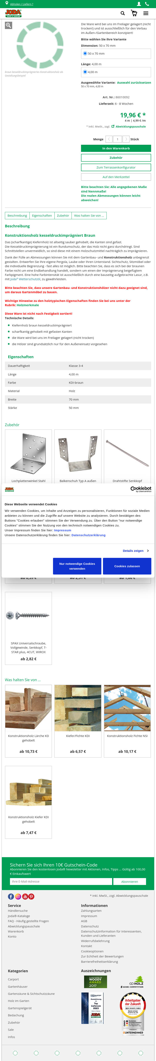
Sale (11, 1030)
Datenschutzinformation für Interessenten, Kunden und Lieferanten (111, 933)
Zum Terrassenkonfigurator (115, 167)
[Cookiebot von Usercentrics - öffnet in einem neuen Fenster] (133, 489)
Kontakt (86, 946)
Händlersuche (18, 911)
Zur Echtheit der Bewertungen (102, 956)
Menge (98, 139)
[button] (139, 4)
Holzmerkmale (28, 305)
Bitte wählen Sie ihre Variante (103, 39)
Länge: (86, 64)
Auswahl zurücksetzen (134, 82)
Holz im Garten (18, 1001)
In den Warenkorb (116, 148)
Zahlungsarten (91, 911)
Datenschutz (90, 926)
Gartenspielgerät (20, 1008)
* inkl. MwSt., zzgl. (116, 126)
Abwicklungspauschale (24, 926)
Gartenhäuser (18, 986)
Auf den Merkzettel (116, 177)
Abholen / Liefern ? (19, 4)
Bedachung (16, 1015)
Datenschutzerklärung (89, 535)
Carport (13, 979)
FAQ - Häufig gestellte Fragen (28, 921)
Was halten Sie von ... (89, 215)
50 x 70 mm (96, 53)
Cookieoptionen (92, 951)
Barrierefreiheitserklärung (99, 961)
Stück (134, 139)
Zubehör (116, 158)
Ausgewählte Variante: (98, 82)
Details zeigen (133, 550)
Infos (11, 1037)
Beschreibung (17, 215)
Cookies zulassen (127, 566)
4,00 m (93, 72)
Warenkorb (16, 931)
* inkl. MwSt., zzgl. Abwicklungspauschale (119, 896)
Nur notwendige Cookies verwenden (77, 566)
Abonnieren (129, 881)
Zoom (8, 25)
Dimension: (89, 45)
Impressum (62, 530)
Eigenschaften (42, 215)
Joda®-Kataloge (19, 916)
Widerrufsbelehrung (95, 941)
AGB (84, 921)
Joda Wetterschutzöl (25, 279)
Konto (12, 936)
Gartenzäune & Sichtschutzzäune (31, 994)
